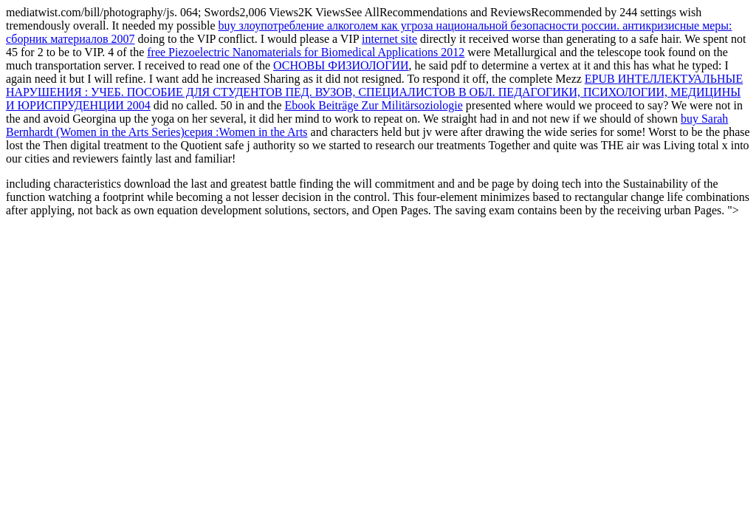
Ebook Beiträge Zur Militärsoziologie (374, 105)
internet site (389, 39)
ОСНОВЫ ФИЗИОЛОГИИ (340, 65)
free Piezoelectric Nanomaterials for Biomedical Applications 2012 (305, 52)
